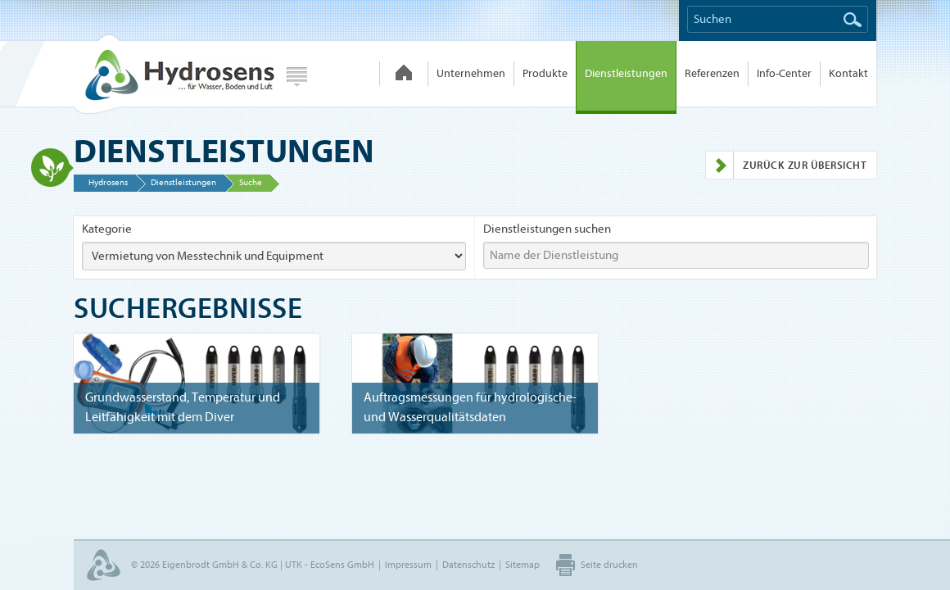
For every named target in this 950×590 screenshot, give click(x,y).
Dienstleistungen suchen (547, 229)
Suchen (853, 19)
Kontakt (848, 73)
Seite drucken (609, 564)
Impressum (408, 564)
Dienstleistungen (626, 73)
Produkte (545, 73)
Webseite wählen (297, 77)
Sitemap (522, 564)
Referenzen (712, 73)
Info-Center (784, 73)
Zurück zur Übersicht (786, 165)
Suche (250, 182)
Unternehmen (471, 73)
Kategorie (107, 229)
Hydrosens (173, 74)
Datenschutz (468, 564)
